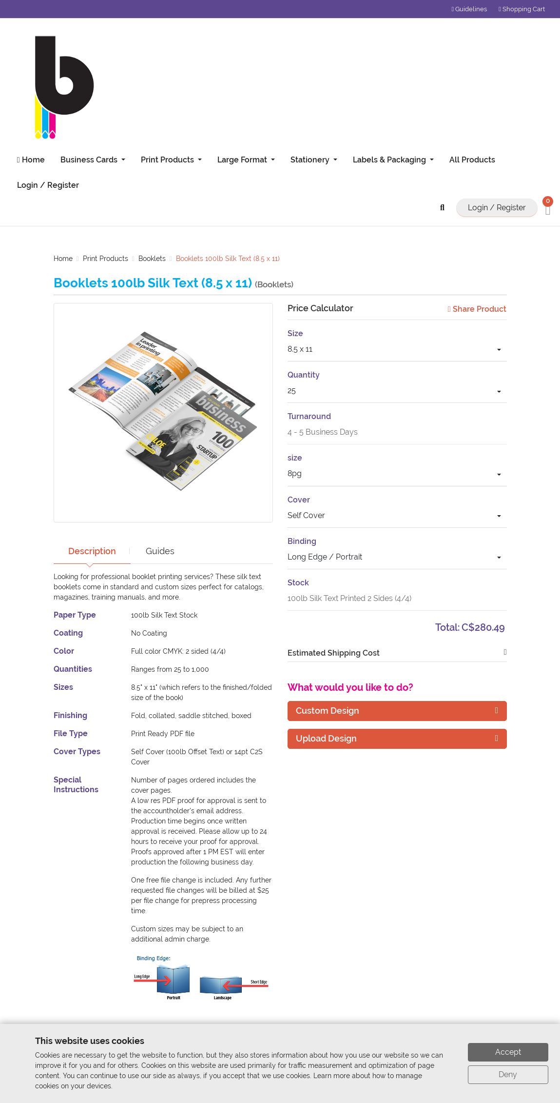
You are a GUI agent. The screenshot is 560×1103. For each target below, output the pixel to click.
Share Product (477, 309)
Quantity (304, 375)
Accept (508, 1052)
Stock (298, 582)
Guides (162, 551)
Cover (299, 499)
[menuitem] (29, 160)
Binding (302, 541)
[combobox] (397, 350)
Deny (508, 1074)
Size (295, 333)
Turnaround (309, 416)
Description (93, 551)
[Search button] (444, 207)
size (295, 457)
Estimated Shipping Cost (334, 653)
